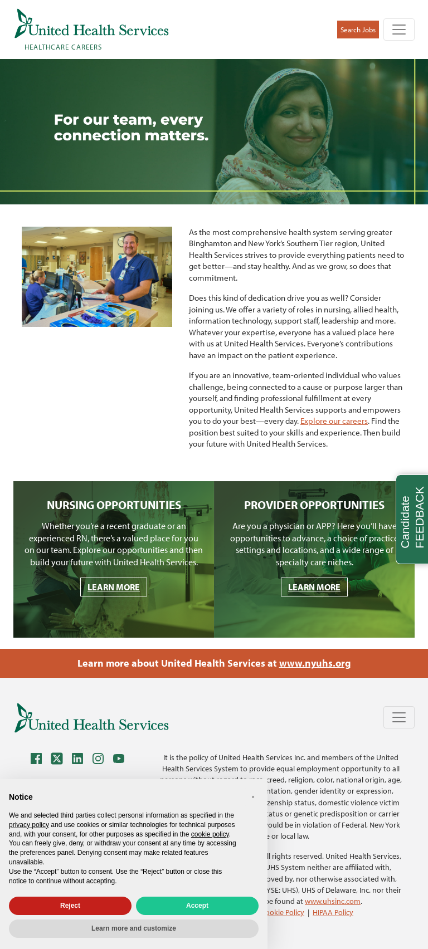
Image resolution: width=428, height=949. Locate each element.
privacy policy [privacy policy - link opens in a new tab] (29, 825)
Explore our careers (334, 420)
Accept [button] (197, 905)
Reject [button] (70, 905)
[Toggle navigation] (399, 29)
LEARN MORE (113, 587)
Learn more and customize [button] (133, 928)
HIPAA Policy (333, 912)
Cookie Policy (282, 912)
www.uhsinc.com (333, 901)
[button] (253, 797)
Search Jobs (358, 29)
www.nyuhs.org (315, 663)
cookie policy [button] (210, 834)
